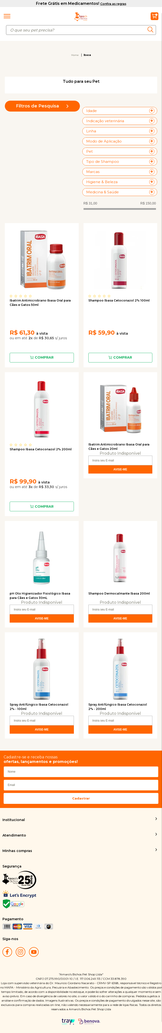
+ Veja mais (153, 110)
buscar (152, 29)
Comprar (44, 357)
